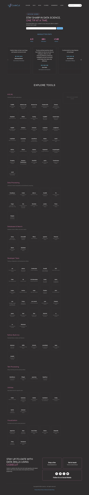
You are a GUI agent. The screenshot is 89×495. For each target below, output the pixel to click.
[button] (33, 14)
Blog (34, 5)
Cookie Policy (51, 489)
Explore (28, 5)
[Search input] (74, 5)
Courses (46, 5)
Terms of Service (44, 489)
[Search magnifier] (80, 5)
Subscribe (60, 28)
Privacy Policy (37, 489)
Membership (54, 5)
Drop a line (52, 462)
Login (61, 5)
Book (39, 5)
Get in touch (72, 462)
